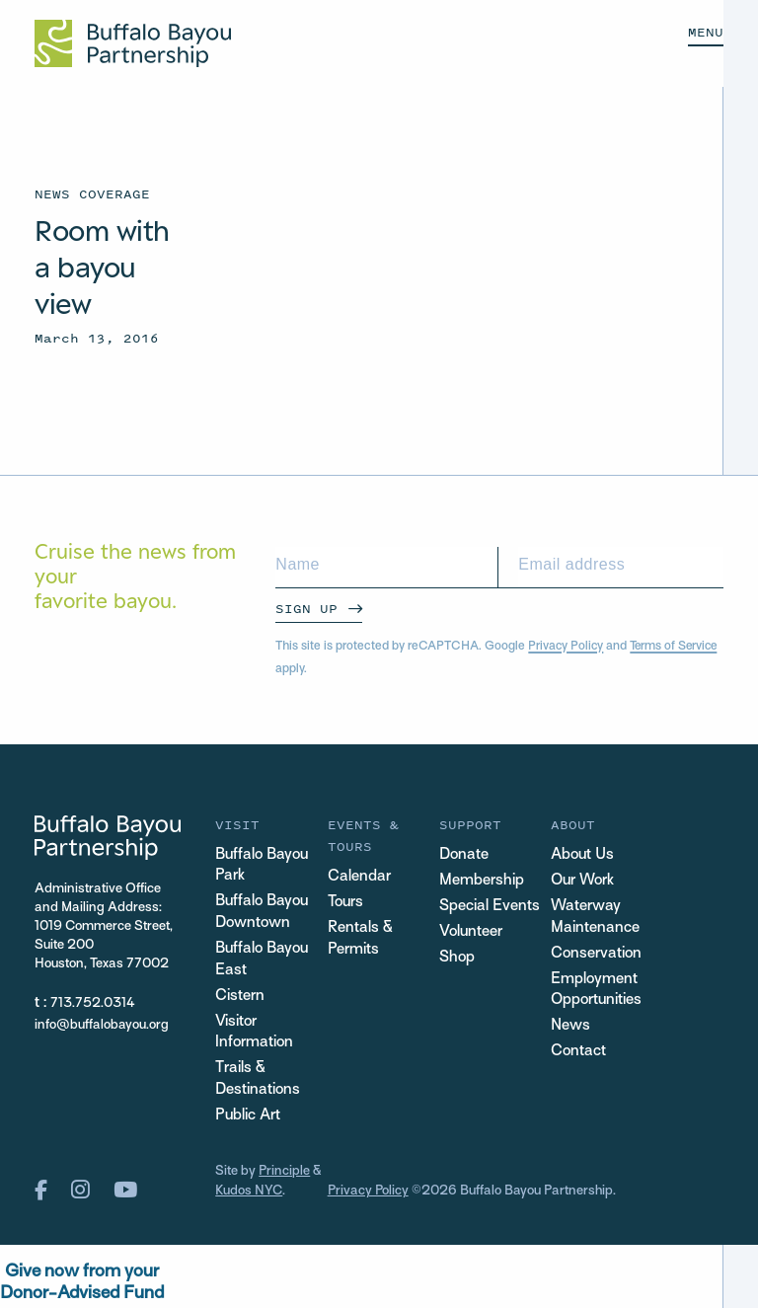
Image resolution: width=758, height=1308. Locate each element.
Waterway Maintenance (595, 917)
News (570, 1027)
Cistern (240, 997)
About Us (583, 855)
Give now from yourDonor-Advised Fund (82, 1285)
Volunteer (471, 932)
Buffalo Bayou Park (262, 866)
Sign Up (306, 608)
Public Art (248, 1119)
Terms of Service (677, 647)
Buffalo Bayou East (262, 961)
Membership (481, 881)
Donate (464, 855)
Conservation (596, 954)
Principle (285, 1175)
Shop (457, 958)
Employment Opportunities (597, 990)
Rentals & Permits (360, 939)
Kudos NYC (248, 1194)
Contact (578, 1053)
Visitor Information (254, 1034)
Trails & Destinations (257, 1082)
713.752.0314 (92, 1003)
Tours (346, 902)
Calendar (359, 877)
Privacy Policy (566, 647)
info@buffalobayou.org (102, 1025)
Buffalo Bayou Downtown (262, 913)
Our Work (583, 881)
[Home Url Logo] (133, 43)
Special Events (489, 906)
